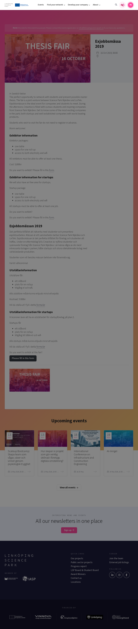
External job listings (119, 562)
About (95, 4)
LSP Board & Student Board (85, 570)
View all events (69, 487)
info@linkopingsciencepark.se (91, 28)
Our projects (77, 558)
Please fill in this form (23, 358)
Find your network (55, 4)
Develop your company (78, 4)
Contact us (76, 578)
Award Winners (78, 574)
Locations (76, 582)
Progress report (79, 566)
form (51, 170)
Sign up (69, 530)
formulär (40, 305)
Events (41, 4)
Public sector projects (81, 562)
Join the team (116, 558)
